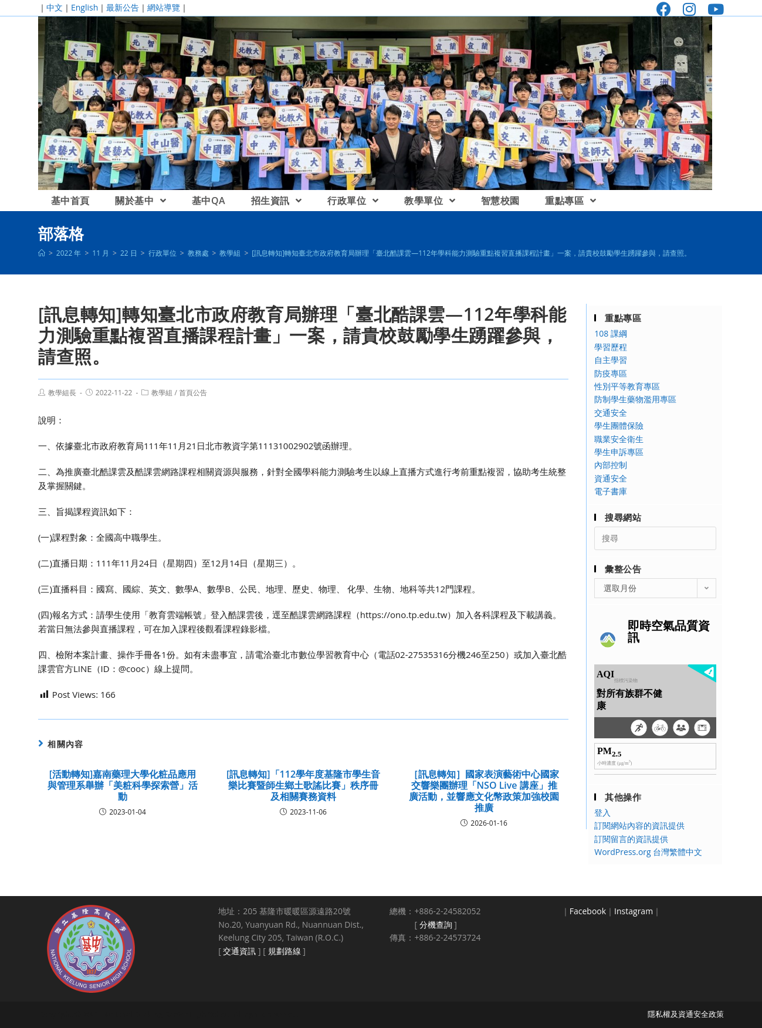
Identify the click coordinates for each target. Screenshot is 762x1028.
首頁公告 (193, 393)
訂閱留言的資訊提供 (631, 838)
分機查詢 (435, 924)
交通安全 (610, 412)
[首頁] (41, 253)
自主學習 (610, 359)
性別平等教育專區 (627, 386)
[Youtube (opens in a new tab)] (713, 9)
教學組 (161, 393)
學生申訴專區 (619, 451)
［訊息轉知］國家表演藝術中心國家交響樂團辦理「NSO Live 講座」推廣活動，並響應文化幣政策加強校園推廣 (484, 791)
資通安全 (610, 478)
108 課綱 (610, 333)
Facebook (588, 911)
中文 (54, 7)
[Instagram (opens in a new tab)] (689, 9)
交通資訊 (239, 950)
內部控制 (610, 464)
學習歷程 (610, 346)
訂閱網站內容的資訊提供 (639, 825)
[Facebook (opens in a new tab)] (664, 9)
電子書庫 (610, 491)
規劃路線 (284, 950)
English (84, 7)
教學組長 (62, 393)
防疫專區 (610, 373)
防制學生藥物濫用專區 (635, 399)
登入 (602, 812)
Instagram (633, 911)
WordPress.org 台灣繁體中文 (648, 851)
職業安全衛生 (619, 439)
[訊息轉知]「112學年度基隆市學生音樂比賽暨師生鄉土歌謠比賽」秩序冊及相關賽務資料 (303, 786)
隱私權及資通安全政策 (686, 1014)
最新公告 (122, 7)
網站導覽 (163, 7)
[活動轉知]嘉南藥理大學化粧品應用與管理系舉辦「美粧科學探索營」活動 (123, 786)
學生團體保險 (619, 425)
